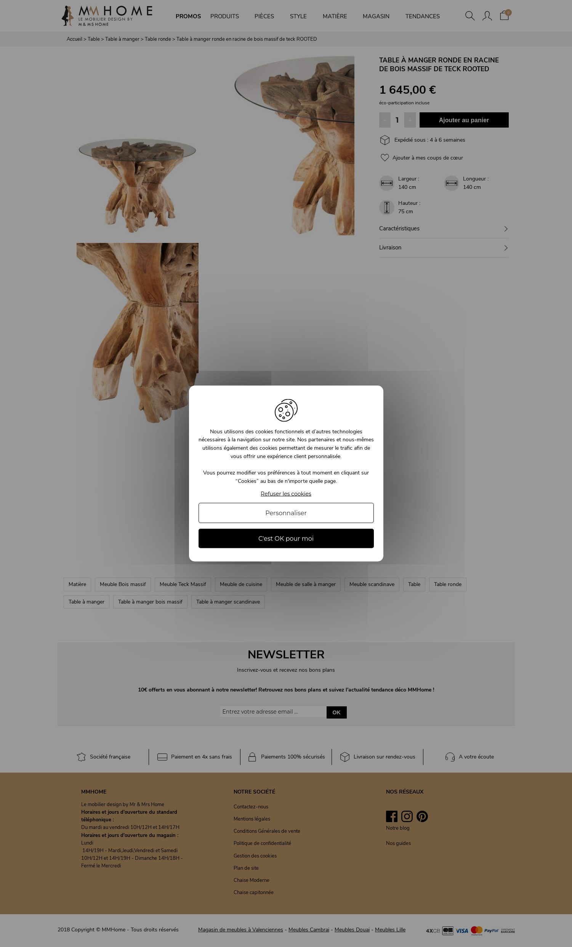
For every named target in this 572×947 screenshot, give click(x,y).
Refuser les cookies (286, 494)
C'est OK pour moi (286, 538)
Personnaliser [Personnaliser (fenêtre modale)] (286, 513)
